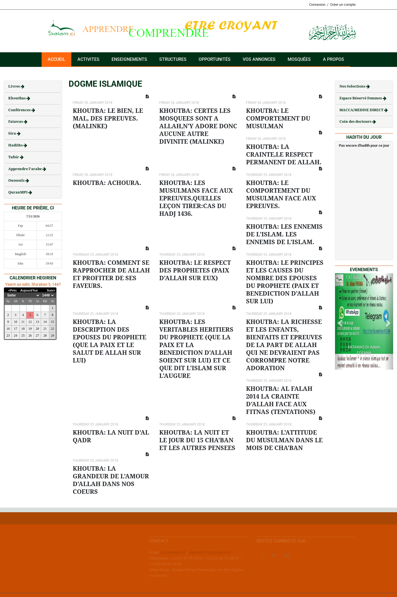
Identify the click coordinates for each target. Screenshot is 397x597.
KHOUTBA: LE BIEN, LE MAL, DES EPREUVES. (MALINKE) (108, 118)
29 (52, 335)
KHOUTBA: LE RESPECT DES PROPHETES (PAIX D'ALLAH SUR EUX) (195, 270)
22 (52, 329)
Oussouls (16, 180)
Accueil (56, 59)
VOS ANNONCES (259, 59)
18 (23, 329)
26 (30, 335)
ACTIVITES (88, 59)
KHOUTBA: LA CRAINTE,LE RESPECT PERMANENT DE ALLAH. (284, 154)
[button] (339, 321)
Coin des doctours (355, 121)
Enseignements (129, 59)
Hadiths (15, 145)
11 (23, 322)
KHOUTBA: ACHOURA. (107, 182)
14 (45, 322)
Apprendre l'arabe (25, 169)
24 (15, 335)
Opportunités (215, 59)
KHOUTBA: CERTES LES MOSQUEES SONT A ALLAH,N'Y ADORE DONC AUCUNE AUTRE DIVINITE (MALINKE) (198, 126)
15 (52, 322)
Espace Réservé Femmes (361, 98)
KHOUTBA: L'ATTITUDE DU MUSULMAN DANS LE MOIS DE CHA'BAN (284, 440)
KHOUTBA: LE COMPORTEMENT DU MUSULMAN (278, 118)
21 (45, 329)
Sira (12, 133)
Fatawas (16, 121)
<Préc (12, 290)
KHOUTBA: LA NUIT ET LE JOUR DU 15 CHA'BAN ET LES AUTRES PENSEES (197, 440)
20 (37, 329)
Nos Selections (352, 86)
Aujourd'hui (29, 290)
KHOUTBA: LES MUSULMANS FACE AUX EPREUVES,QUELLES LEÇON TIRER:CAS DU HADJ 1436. (196, 198)
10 (15, 322)
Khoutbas (17, 98)
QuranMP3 (18, 192)
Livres (14, 86)
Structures (173, 59)
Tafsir (14, 157)
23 (8, 335)
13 (37, 322)
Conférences (19, 110)
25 (23, 335)
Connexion (317, 4)
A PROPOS (333, 59)
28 (45, 335)
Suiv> (51, 290)
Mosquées (299, 59)
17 (15, 329)
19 (30, 329)
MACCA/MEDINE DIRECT (361, 110)
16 (8, 329)
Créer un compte (343, 4)
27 (37, 335)
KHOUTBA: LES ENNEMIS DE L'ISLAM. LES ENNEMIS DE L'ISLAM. (284, 234)
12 (30, 322)
